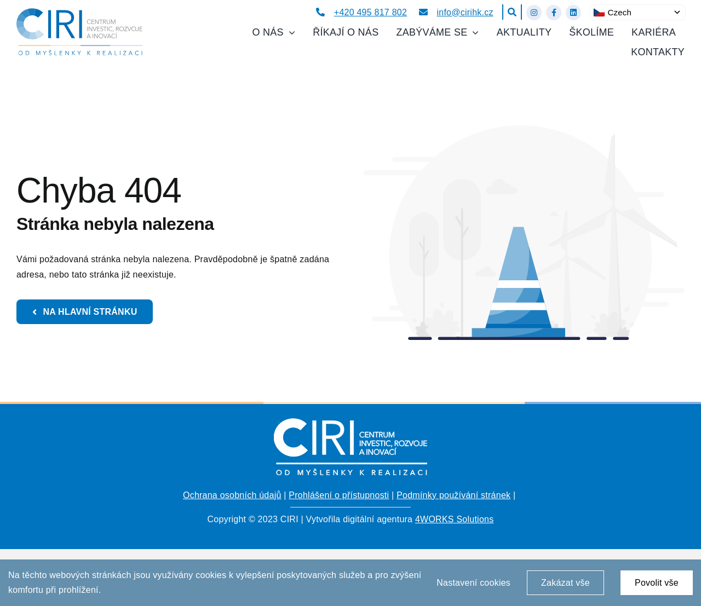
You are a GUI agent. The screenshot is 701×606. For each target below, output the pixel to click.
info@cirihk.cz (465, 12)
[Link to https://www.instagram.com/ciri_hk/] (534, 12)
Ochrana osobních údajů (232, 495)
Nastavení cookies (473, 582)
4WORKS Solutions (454, 519)
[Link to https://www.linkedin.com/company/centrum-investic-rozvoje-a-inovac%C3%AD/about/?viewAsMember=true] (573, 12)
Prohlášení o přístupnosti (339, 495)
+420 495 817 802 (370, 12)
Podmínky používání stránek (453, 495)
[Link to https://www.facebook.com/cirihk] (553, 12)
